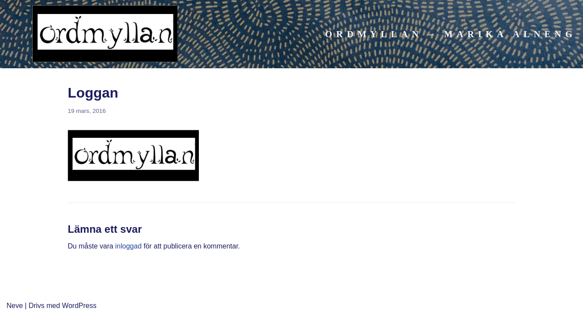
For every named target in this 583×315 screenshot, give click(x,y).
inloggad (128, 246)
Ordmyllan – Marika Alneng (450, 34)
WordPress (79, 305)
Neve (15, 305)
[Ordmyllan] (104, 35)
